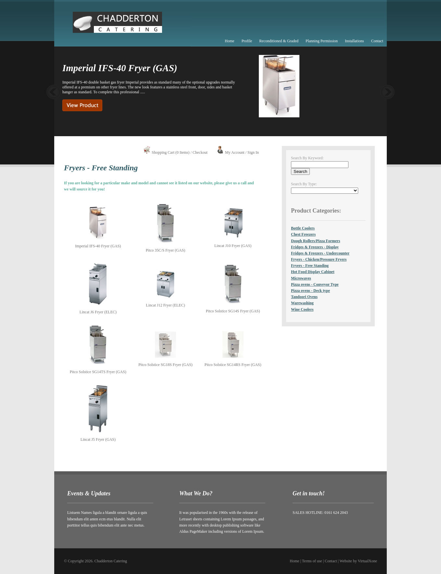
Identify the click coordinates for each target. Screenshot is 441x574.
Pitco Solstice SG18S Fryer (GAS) (165, 364)
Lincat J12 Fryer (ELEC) (165, 305)
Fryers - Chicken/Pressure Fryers (318, 259)
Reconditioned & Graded (278, 41)
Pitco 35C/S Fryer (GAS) (165, 250)
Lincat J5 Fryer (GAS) (98, 439)
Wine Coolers (302, 309)
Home (229, 41)
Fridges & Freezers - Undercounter (320, 253)
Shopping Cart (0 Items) (170, 152)
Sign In (253, 152)
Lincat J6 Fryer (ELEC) (98, 312)
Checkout (200, 152)
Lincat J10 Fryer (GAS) (232, 245)
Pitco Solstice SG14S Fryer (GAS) (233, 311)
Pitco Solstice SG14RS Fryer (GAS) (233, 364)
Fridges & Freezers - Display (315, 247)
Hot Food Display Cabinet (312, 271)
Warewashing (302, 303)
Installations (354, 41)
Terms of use (312, 561)
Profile (247, 41)
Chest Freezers (303, 234)
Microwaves (301, 278)
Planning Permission (322, 41)
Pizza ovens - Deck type (310, 290)
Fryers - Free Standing (310, 265)
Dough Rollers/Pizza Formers (315, 241)
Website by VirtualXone (358, 561)
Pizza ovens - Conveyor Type (315, 284)
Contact (377, 41)
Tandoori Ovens (304, 296)
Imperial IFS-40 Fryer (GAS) (98, 246)
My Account (235, 152)
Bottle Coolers (303, 228)
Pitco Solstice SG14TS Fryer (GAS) (98, 372)
